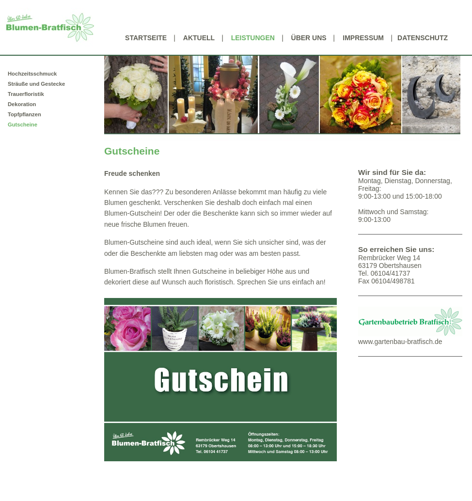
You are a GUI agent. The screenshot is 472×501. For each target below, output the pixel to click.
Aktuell (199, 38)
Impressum (363, 38)
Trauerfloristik (26, 94)
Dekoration (22, 104)
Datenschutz (422, 38)
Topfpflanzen (24, 114)
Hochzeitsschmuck (32, 74)
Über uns (309, 38)
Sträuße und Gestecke (36, 84)
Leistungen (253, 38)
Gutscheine (22, 124)
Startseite (146, 38)
